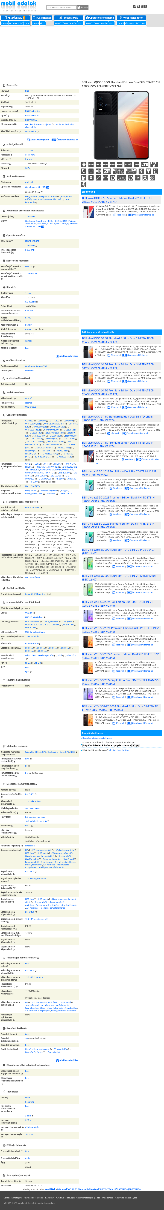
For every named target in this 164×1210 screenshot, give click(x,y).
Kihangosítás (31, 493)
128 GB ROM (31, 273)
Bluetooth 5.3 (31, 643)
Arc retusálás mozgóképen (37, 1010)
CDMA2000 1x (47, 469)
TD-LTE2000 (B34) (34, 441)
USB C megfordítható (35, 632)
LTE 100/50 (64, 472)
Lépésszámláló (53, 1052)
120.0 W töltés (32, 636)
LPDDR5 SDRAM (32, 241)
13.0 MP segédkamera (35, 878)
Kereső (4, 23)
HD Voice (51, 493)
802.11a (29, 648)
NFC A (28, 662)
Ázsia (27, 1158)
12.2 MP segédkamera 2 (36, 919)
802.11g (53, 648)
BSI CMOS (29, 794)
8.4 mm (28, 159)
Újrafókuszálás (32, 859)
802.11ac (29, 651)
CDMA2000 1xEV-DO (64, 469)
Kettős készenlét (32, 507)
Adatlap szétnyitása (38, 139)
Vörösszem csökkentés (62, 853)
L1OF (27, 758)
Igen (27, 348)
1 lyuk (28, 293)
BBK (27, 91)
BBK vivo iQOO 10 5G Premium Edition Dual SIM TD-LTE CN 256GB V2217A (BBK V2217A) (118, 392)
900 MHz (29, 370)
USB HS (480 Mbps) (34, 617)
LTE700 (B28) (69, 438)
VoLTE (62, 493)
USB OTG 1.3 (31, 624)
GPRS (27, 463)
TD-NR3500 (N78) (64, 456)
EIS (26, 850)
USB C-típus (30, 406)
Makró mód (68, 859)
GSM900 (42, 420)
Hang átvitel (30, 490)
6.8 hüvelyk (30, 301)
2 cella (28, 1115)
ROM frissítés (42, 17)
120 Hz (28, 340)
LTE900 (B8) (55, 435)
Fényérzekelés (60, 1049)
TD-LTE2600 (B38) (55, 441)
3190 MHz (30, 216)
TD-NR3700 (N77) (43, 456)
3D (26, 1038)
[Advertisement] (82, 53)
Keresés (82, 7)
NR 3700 (34, 481)
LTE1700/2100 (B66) (44, 447)
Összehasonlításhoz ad (64, 139)
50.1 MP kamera (32, 808)
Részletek (119, 214)
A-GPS (43, 752)
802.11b (41, 648)
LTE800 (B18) (71, 435)
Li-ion (27, 1097)
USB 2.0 (29, 612)
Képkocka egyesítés (65, 850)
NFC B (38, 662)
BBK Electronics (32, 111)
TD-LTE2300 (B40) (51, 444)
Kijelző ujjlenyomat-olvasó (37, 1049)
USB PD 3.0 (30, 627)
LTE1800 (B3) (36, 432)
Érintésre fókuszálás (52, 859)
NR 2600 (72, 478)
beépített (29, 1101)
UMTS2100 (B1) (32, 423)
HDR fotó (29, 853)
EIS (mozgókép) (39, 850)
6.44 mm (29, 310)
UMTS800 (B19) (32, 429)
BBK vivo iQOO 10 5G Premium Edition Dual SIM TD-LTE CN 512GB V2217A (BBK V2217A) (118, 366)
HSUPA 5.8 (70, 463)
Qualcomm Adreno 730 (36, 366)
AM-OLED (29, 329)
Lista (27, 23)
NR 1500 (60, 478)
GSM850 (29, 420)
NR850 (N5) (47, 450)
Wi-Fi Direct (30, 655)
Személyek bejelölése (65, 862)
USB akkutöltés (32, 621)
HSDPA (28, 466)
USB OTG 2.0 (44, 624)
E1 (26, 765)
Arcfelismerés (47, 862)
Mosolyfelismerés (33, 864)
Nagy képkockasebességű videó (39, 856)
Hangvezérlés (31, 196)
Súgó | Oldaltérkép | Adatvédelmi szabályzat (116, 1197)
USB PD (55, 624)
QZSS (72, 752)
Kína (27, 1151)
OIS (49, 850)
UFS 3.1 (28, 266)
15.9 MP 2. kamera (34, 977)
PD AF (28, 825)
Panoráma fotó (32, 862)
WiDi (59, 655)
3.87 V (28, 1120)
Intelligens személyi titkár (50, 199)
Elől (27, 963)
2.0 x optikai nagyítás (35, 817)
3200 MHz (30, 245)
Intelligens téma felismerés (51, 867)
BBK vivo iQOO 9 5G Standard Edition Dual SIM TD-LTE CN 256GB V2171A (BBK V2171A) (117, 200)
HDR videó (43, 853)
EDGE (37, 463)
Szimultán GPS (32, 752)
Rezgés (64, 490)
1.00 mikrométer (33, 801)
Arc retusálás (49, 864)
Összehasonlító (16, 23)
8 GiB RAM (30, 250)
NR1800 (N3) (31, 450)
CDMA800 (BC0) (51, 429)
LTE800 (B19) (36, 438)
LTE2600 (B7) (39, 435)
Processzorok (68, 17)
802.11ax (42, 651)
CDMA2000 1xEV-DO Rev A (37, 472)
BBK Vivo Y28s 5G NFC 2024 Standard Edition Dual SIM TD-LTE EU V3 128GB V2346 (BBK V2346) (120, 708)
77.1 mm (29, 150)
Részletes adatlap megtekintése (97, 738)
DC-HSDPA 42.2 (70, 466)
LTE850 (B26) (52, 438)
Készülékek (15, 18)
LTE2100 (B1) (70, 429)
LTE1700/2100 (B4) (55, 432)
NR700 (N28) (31, 453)
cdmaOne (34, 469)
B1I (26, 773)
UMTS (47, 463)
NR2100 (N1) (64, 447)
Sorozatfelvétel (65, 856)
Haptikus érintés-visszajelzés (38, 124)
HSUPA (57, 463)
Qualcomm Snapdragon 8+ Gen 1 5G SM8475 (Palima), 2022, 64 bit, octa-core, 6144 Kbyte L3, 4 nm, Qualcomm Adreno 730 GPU (51, 224)
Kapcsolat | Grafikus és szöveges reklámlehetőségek (69, 1197)
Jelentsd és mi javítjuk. (119, 750)
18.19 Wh (29, 1134)
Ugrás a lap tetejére (13, 1197)
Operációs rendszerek (100, 17)
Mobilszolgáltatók (131, 17)
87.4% (28, 317)
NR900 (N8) (62, 450)
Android (29, 182)
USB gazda (67, 621)
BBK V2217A (31, 120)
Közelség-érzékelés (34, 1052)
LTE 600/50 (56, 475)
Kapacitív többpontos (35, 594)
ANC (41, 493)
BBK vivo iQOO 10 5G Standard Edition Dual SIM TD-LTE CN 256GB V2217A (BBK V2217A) (118, 340)
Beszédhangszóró (49, 490)
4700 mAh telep (32, 1127)
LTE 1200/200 (45, 478)
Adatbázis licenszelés (33, 1197)
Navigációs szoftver (48, 196)
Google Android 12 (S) (35, 187)
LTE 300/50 (41, 475)
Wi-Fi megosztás (45, 655)
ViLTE (69, 493)
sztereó (28, 398)
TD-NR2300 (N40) (50, 453)
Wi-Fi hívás (71, 655)
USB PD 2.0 (68, 624)
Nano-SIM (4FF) (32, 486)
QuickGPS (64, 752)
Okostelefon (30, 131)
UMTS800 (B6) (40, 426)
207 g (27, 168)
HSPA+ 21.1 (41, 466)
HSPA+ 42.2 (53, 466)
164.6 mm (30, 154)
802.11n (65, 648)
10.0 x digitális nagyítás (36, 821)
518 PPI (28, 324)
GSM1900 (68, 420)
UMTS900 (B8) (58, 426)
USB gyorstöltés (51, 621)
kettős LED (30, 845)
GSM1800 (54, 420)
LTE (53, 472)
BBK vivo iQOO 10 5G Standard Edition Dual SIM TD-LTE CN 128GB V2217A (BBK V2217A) (99, 1189)
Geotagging (53, 752)
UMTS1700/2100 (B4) (54, 423)
